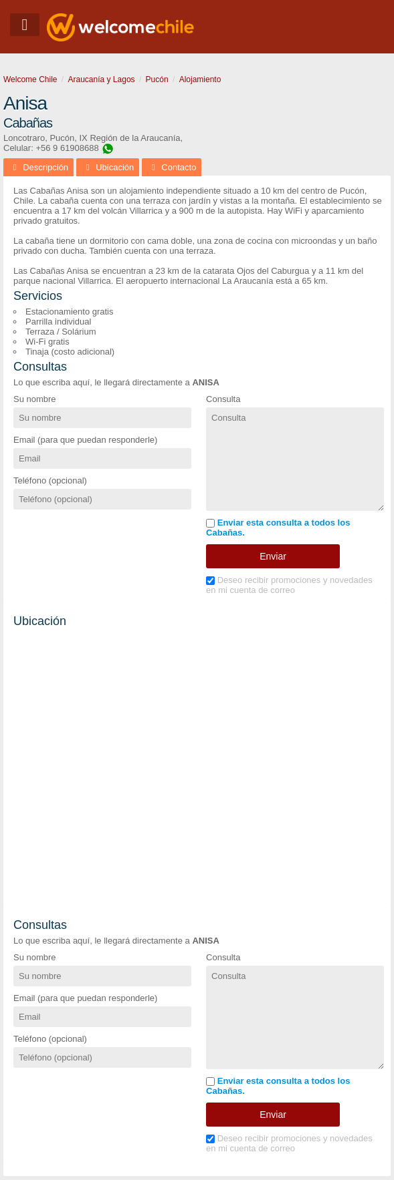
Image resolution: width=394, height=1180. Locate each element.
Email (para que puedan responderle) (85, 440)
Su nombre (34, 399)
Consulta (223, 399)
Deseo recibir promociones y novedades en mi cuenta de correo (289, 585)
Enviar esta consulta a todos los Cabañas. (278, 528)
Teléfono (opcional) (50, 480)
